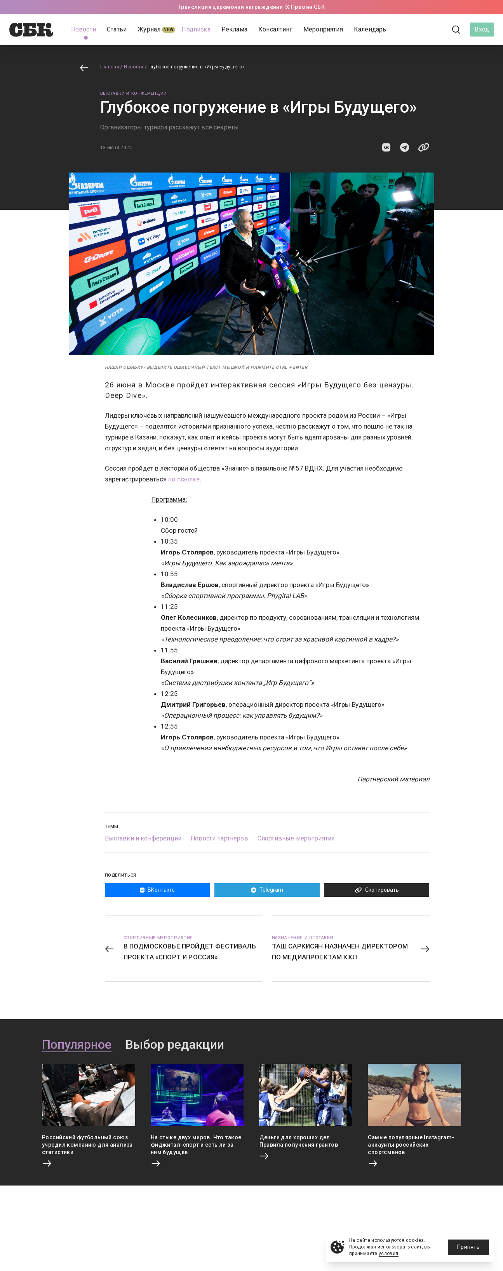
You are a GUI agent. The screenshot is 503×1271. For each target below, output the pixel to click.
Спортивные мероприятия (296, 838)
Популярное (76, 1045)
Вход (482, 29)
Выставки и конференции (133, 93)
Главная (110, 67)
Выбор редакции (174, 1045)
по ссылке (184, 479)
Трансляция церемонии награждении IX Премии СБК (251, 7)
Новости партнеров (219, 838)
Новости (134, 67)
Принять (468, 1247)
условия (389, 1253)
